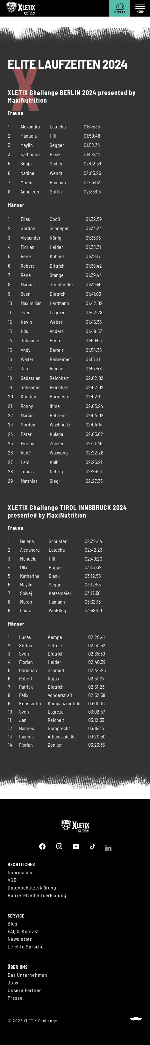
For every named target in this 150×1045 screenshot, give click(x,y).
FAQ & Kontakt (23, 934)
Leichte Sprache (26, 949)
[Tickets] (119, 8)
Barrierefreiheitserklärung (37, 896)
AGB (12, 880)
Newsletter (20, 942)
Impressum (20, 873)
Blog (13, 926)
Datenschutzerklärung (32, 888)
